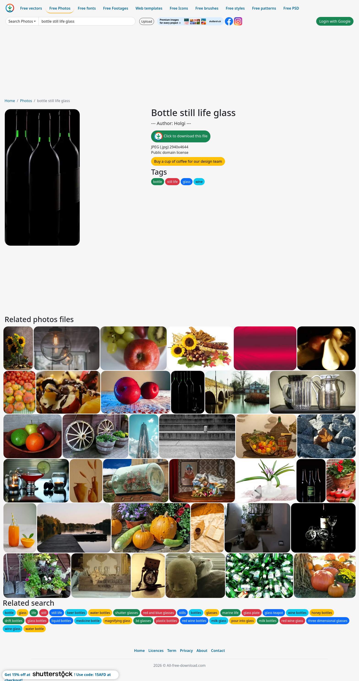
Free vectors (31, 8)
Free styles (235, 8)
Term (171, 650)
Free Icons (179, 8)
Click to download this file (180, 136)
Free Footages (115, 8)
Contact (218, 650)
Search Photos (20, 21)
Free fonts (87, 8)
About (201, 650)
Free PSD (291, 8)
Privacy (186, 650)
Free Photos (59, 8)
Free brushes (206, 8)
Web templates (149, 8)
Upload (146, 21)
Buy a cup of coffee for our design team (188, 161)
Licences (155, 650)
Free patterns (264, 8)
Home (10, 100)
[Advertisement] (179, 64)
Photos (26, 100)
